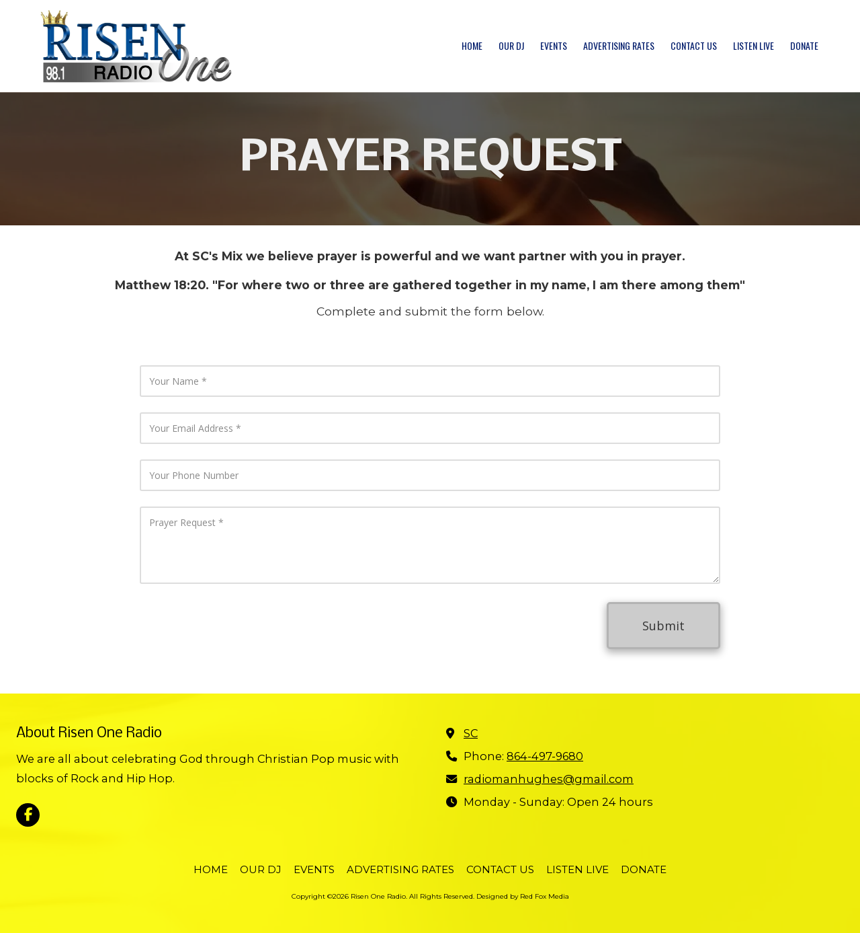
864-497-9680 (545, 756)
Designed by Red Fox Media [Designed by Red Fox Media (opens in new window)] (522, 896)
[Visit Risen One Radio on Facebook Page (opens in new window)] (28, 815)
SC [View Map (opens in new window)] (471, 733)
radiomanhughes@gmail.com (549, 779)
